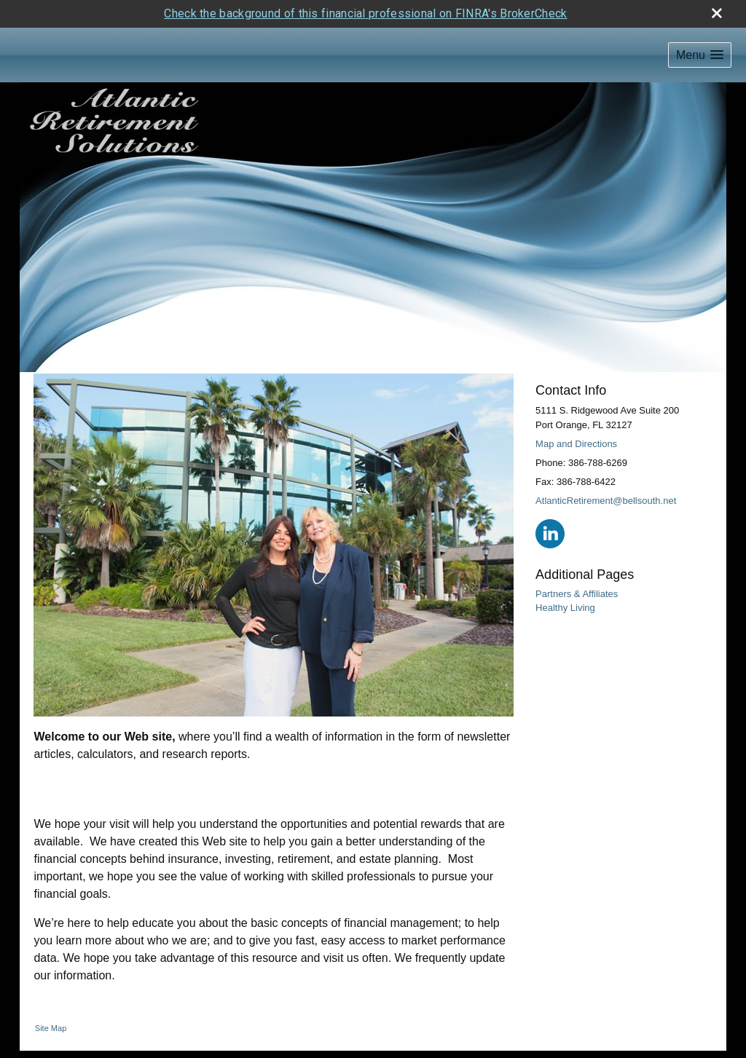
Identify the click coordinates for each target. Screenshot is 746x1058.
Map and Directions (576, 443)
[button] (699, 55)
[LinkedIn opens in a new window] (550, 533)
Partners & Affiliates (576, 593)
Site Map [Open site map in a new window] (50, 1028)
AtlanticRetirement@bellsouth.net (605, 500)
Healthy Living (565, 607)
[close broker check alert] (717, 13)
